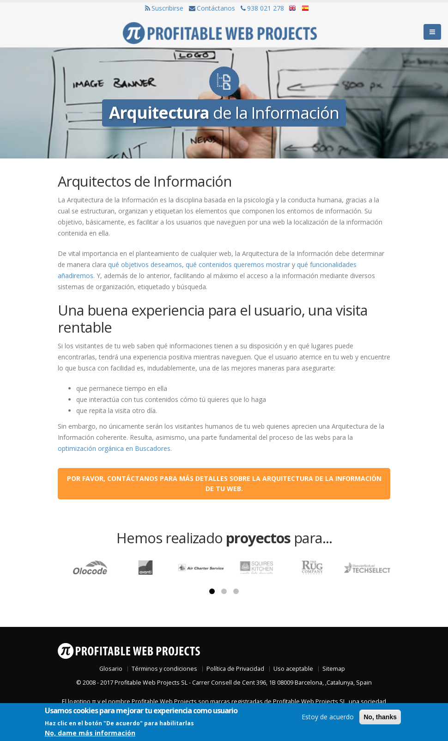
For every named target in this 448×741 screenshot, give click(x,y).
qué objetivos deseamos (145, 264)
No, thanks (380, 717)
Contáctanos (212, 8)
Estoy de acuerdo (328, 716)
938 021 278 (262, 8)
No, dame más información (90, 733)
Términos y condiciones (164, 669)
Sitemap (333, 669)
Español (304, 8)
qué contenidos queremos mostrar (238, 264)
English (292, 8)
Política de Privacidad (235, 669)
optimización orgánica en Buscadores (114, 448)
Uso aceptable (293, 669)
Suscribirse (164, 8)
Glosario (110, 669)
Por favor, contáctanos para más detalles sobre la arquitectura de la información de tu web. (224, 483)
